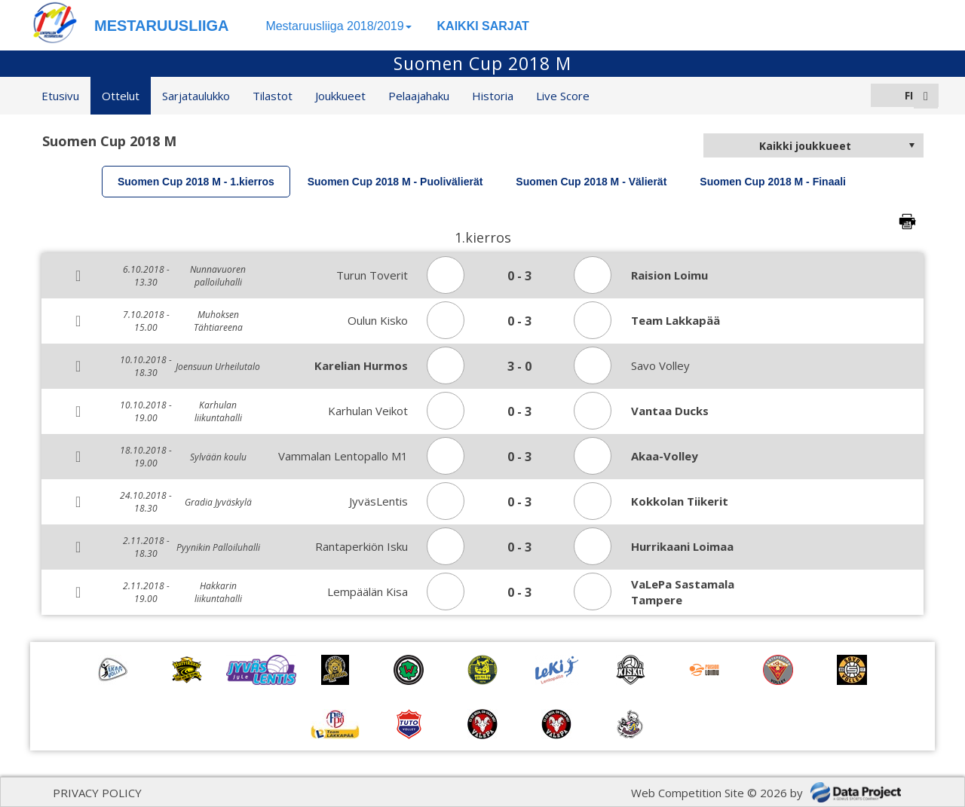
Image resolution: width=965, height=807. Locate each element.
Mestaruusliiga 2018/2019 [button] (338, 26)
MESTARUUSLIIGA (161, 25)
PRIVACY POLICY (97, 792)
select (911, 145)
